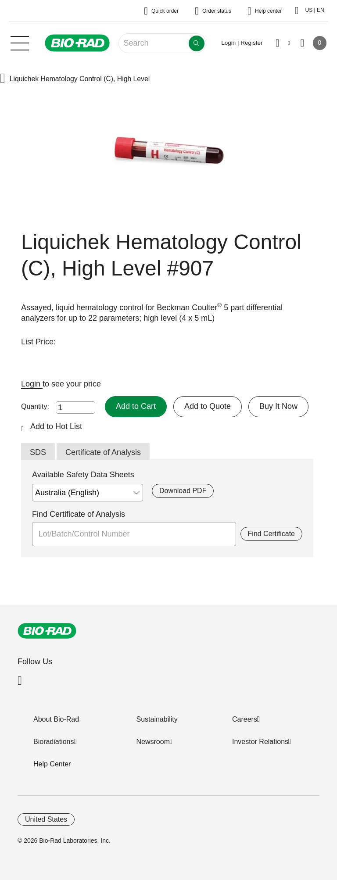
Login (32, 383)
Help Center (52, 764)
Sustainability (157, 719)
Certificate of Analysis (103, 452)
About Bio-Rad (56, 719)
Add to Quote (207, 406)
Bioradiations (53, 741)
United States (46, 819)
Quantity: (35, 406)
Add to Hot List (56, 426)
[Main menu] (20, 42)
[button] (2, 79)
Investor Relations (260, 741)
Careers (244, 719)
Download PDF (182, 490)
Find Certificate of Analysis (78, 514)
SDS (38, 452)
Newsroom (153, 741)
